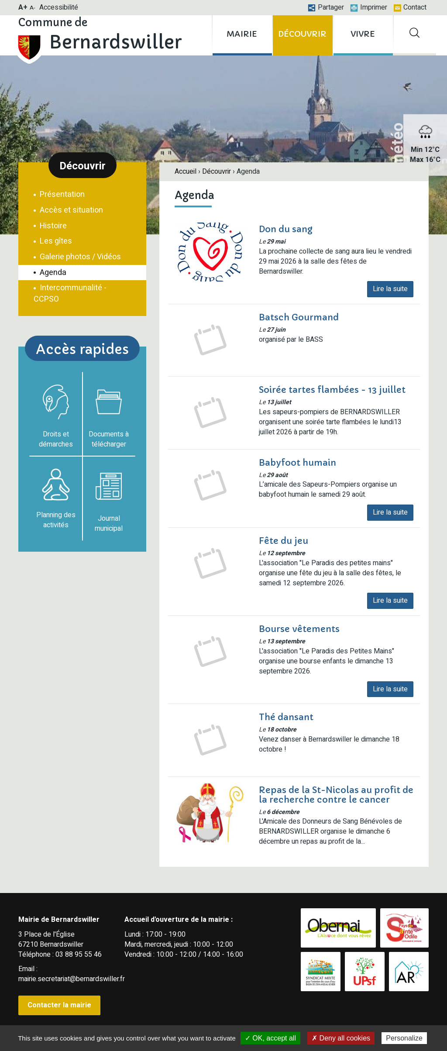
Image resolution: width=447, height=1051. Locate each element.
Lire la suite (390, 289)
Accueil (185, 171)
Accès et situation (70, 210)
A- (32, 7)
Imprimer (368, 7)
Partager (326, 7)
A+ (23, 7)
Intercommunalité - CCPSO (70, 293)
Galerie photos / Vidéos (79, 257)
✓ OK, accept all (270, 1038)
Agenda (52, 272)
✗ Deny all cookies (341, 1038)
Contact (409, 7)
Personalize (404, 1038)
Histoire (52, 226)
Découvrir (216, 171)
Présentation (61, 194)
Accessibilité (58, 7)
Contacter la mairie (59, 1005)
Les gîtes (55, 241)
